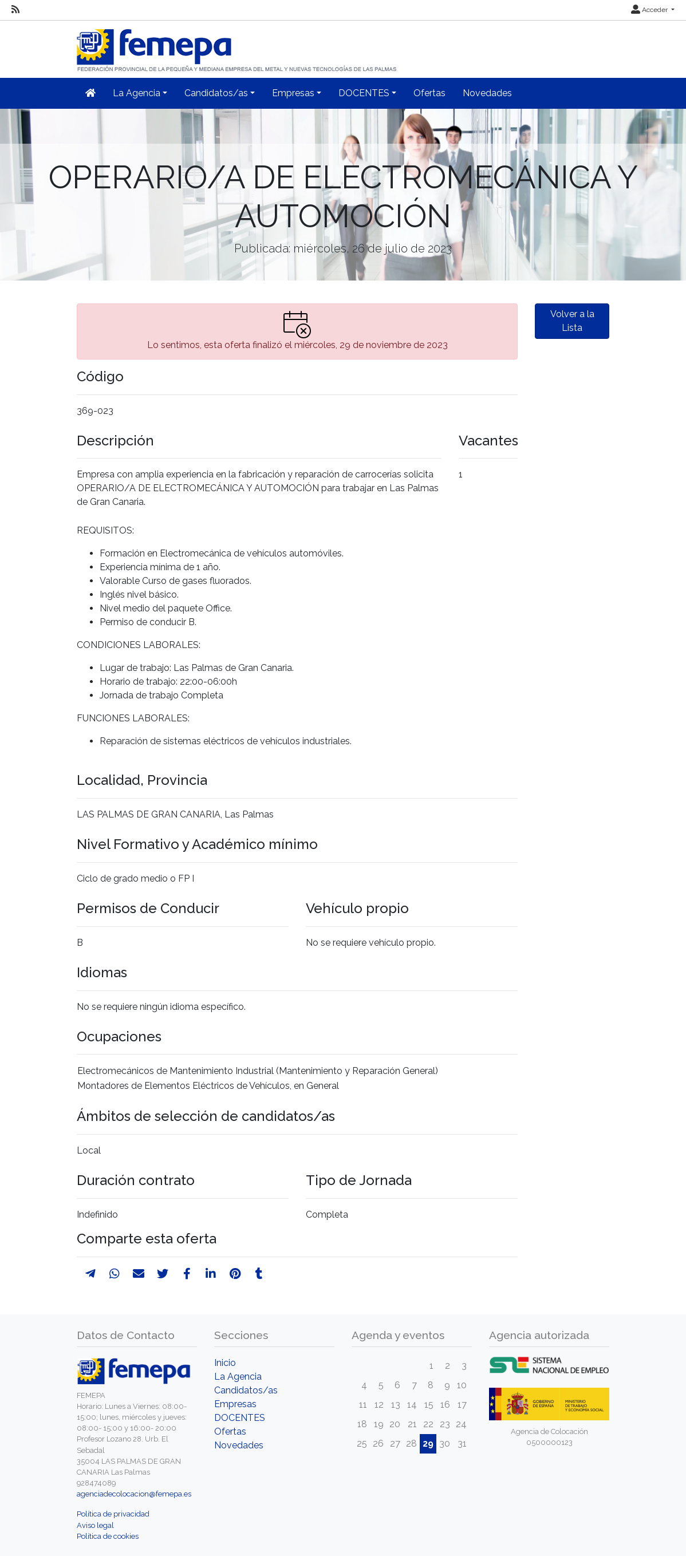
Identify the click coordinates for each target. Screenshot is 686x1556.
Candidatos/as (246, 1390)
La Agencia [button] (136, 93)
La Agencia (238, 1376)
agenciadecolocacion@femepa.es (134, 1494)
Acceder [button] (650, 10)
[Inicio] (238, 45)
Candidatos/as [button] (216, 93)
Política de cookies (108, 1536)
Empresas (235, 1404)
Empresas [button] (293, 93)
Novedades (487, 93)
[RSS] (15, 10)
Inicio (225, 1362)
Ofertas (429, 93)
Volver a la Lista (572, 321)
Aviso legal (95, 1525)
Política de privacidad (113, 1514)
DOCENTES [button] (363, 93)
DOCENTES (239, 1417)
